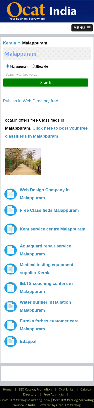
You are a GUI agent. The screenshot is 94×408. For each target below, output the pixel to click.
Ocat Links (66, 389)
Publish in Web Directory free (30, 101)
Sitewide (41, 66)
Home (7, 389)
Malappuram (19, 66)
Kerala (9, 43)
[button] (82, 27)
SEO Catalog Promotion (35, 389)
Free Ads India (54, 394)
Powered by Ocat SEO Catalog (60, 405)
